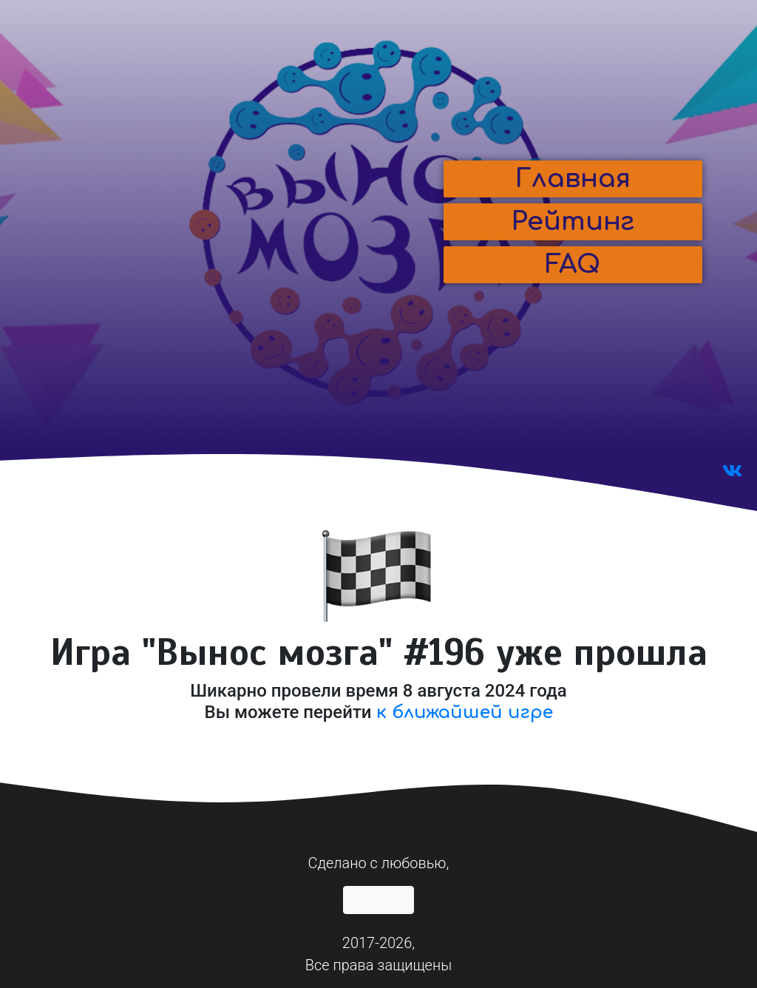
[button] (573, 178)
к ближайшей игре (464, 713)
